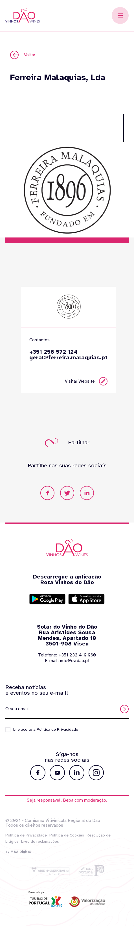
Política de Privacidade (26, 835)
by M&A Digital (18, 852)
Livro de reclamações (40, 841)
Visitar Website (93, 381)
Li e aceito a (45, 729)
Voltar (22, 55)
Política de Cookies (66, 835)
